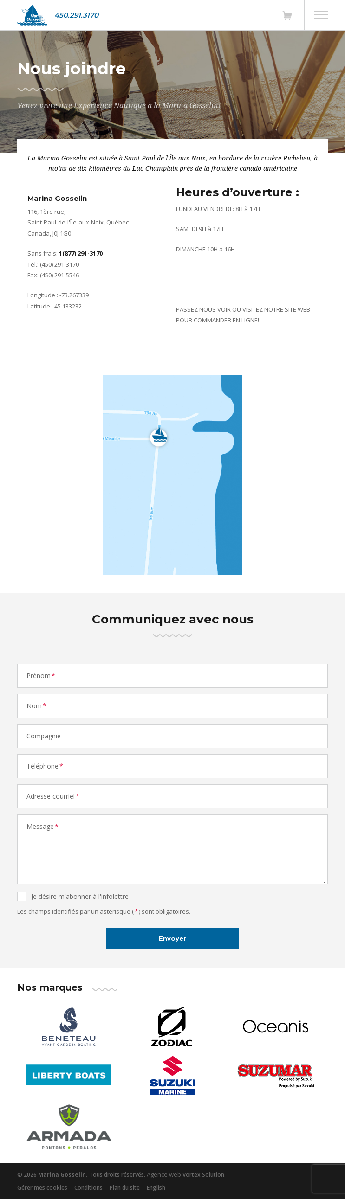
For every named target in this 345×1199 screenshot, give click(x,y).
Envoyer (172, 938)
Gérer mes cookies (42, 1188)
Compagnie (43, 735)
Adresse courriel (53, 796)
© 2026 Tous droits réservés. (81, 1175)
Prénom (41, 675)
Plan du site (125, 1188)
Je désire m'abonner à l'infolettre (80, 896)
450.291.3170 (76, 15)
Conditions (88, 1188)
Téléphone (45, 766)
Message (42, 826)
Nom (36, 705)
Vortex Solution (203, 1175)
